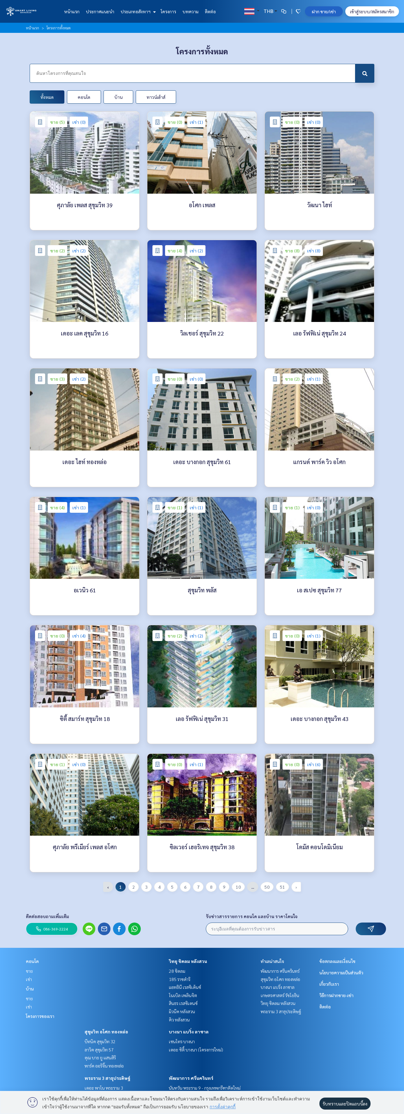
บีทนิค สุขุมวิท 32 (100, 1041)
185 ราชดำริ (179, 979)
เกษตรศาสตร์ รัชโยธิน (280, 995)
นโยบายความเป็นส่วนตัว (341, 972)
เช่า (29, 979)
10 (238, 887)
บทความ (190, 11)
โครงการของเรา (40, 1016)
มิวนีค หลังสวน (182, 1011)
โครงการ (168, 11)
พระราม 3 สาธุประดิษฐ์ (107, 1078)
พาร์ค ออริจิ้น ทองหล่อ (104, 1066)
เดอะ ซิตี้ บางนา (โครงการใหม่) (196, 1049)
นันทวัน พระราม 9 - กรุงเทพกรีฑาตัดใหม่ (205, 1088)
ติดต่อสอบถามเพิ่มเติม (47, 916)
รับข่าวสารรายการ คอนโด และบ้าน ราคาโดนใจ (252, 916)
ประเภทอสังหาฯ (137, 11)
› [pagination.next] (296, 887)
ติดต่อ (210, 11)
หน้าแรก (72, 11)
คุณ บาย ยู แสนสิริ (100, 1057)
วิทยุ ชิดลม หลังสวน (188, 961)
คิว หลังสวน (179, 1019)
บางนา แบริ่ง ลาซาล (189, 1031)
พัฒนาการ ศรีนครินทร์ (191, 1078)
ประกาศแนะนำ (100, 11)
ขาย (29, 971)
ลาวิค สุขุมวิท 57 (99, 1049)
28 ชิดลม (177, 971)
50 (267, 887)
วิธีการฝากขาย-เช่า (336, 995)
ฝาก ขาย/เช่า (324, 11)
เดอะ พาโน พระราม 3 (104, 1088)
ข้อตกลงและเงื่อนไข (337, 961)
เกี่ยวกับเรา (329, 984)
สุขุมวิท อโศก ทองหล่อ (106, 1031)
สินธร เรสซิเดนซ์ (183, 1003)
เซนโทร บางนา (182, 1041)
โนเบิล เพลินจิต (183, 995)
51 (282, 887)
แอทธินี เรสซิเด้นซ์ (185, 987)
